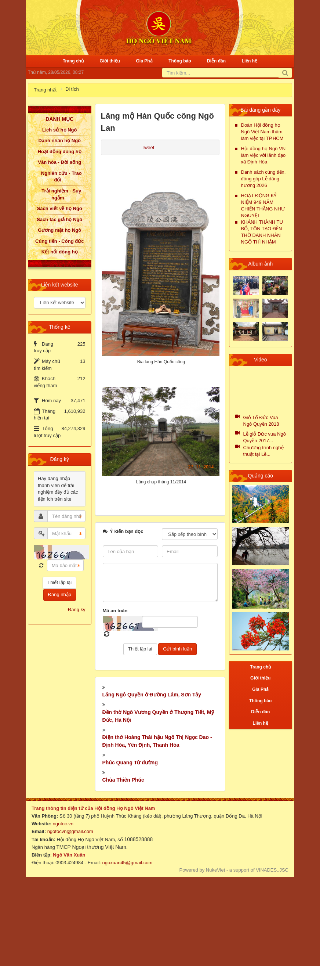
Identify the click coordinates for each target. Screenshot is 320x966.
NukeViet (215, 870)
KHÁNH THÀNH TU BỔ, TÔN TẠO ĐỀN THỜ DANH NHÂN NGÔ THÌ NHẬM (262, 232)
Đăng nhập (59, 594)
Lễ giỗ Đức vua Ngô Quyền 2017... (264, 437)
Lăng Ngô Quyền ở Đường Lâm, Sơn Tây (151, 695)
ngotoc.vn (63, 823)
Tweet (148, 147)
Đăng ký (77, 609)
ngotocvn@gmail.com (70, 831)
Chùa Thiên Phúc (123, 780)
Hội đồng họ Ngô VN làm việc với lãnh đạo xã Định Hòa (263, 155)
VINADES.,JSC (272, 870)
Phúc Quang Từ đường (130, 762)
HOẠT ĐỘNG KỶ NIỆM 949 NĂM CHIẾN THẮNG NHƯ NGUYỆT (263, 205)
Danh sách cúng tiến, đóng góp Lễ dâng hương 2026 (263, 178)
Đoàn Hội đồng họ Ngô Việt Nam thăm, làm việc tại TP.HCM (262, 131)
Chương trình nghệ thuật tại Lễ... (263, 451)
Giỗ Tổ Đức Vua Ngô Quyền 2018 (261, 421)
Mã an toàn (115, 610)
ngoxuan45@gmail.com (126, 862)
